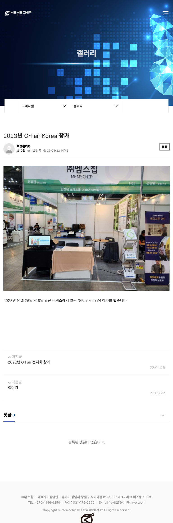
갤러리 (13, 364)
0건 (21, 150)
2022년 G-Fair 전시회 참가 (29, 338)
